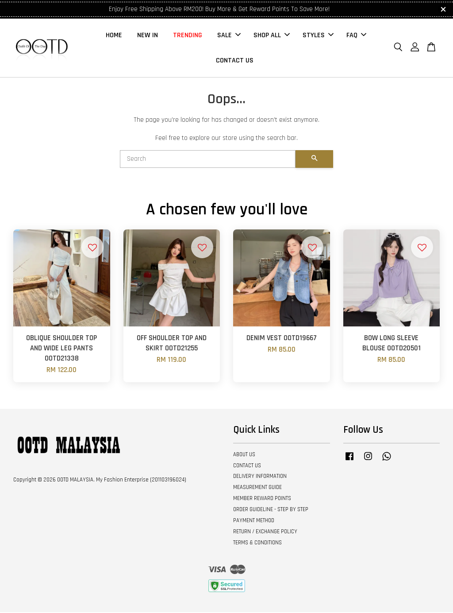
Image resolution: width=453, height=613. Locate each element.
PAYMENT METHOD (253, 521)
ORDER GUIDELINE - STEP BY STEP (270, 510)
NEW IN (147, 35)
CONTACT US (234, 61)
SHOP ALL (271, 35)
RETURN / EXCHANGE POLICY (265, 532)
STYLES (318, 35)
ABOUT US (244, 455)
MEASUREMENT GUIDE (257, 488)
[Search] (208, 160)
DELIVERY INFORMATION (260, 477)
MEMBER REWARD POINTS (262, 499)
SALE (229, 35)
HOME (114, 35)
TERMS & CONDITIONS (257, 543)
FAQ (356, 35)
